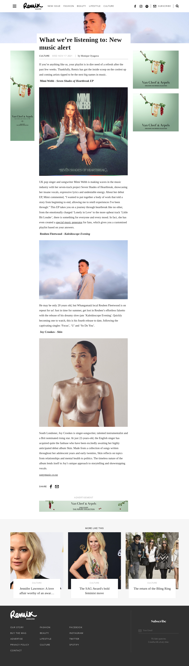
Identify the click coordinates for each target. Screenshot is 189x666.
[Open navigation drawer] (14, 6)
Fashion (68, 6)
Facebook (75, 627)
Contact (16, 650)
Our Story (17, 627)
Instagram (76, 633)
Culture (109, 6)
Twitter (74, 639)
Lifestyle (95, 6)
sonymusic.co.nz (48, 474)
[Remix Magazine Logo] (33, 6)
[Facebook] (135, 6)
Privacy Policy (19, 644)
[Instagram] (141, 6)
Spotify (74, 644)
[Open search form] (177, 6)
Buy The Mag (18, 633)
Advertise (16, 639)
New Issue (54, 6)
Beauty (81, 6)
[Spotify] (146, 6)
